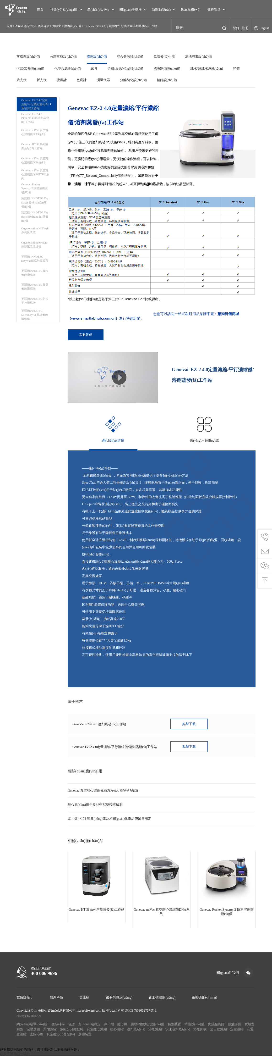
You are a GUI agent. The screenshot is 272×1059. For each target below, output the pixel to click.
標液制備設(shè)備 (170, 68)
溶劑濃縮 (155, 1032)
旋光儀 (21, 80)
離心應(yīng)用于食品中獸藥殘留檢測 (95, 807)
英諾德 (84, 1000)
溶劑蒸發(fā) (136, 1032)
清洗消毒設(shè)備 (202, 56)
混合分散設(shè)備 (132, 56)
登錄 (236, 28)
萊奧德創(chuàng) (204, 1000)
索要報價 (86, 335)
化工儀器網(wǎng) (162, 1000)
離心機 (122, 1027)
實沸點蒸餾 (216, 1027)
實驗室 (56, 26)
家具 (95, 68)
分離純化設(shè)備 (137, 80)
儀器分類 (43, 26)
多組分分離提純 (71, 1032)
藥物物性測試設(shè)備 (147, 1027)
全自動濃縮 (218, 1032)
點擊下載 (189, 726)
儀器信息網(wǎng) (119, 1000)
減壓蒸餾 (33, 1032)
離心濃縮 (117, 1032)
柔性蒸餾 (50, 1032)
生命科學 (58, 1027)
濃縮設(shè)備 (72, 26)
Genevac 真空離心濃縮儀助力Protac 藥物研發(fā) (103, 793)
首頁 (9, 26)
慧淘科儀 (56, 1000)
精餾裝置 (174, 1027)
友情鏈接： (24, 1000)
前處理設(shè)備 (28, 56)
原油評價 (234, 1027)
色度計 (84, 80)
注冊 (245, 28)
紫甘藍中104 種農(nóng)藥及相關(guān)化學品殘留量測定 (109, 821)
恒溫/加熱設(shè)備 (30, 68)
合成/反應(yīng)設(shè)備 (128, 68)
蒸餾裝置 (85, 1037)
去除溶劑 (36, 1037)
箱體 (241, 68)
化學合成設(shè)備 (68, 68)
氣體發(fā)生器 (167, 56)
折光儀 (42, 80)
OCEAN (36, 1018)
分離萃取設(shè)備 (64, 56)
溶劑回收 (200, 1032)
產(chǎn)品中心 (24, 26)
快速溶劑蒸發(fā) (177, 1032)
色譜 (71, 1027)
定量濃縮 (237, 1032)
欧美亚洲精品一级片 (15, 1057)
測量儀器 (106, 80)
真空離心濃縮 (97, 1032)
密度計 (63, 80)
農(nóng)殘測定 (89, 1027)
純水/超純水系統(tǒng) (210, 68)
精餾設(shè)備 (171, 80)
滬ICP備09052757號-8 (140, 1013)
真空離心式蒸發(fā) (61, 1037)
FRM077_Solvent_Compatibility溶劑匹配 (101, 175)
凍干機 (109, 1027)
